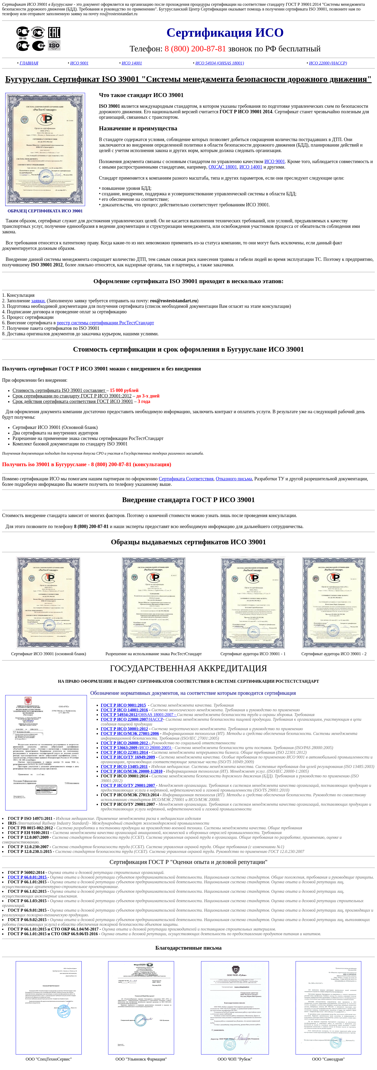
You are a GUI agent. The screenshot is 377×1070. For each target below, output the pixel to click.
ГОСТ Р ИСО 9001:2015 (123, 705)
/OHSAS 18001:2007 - (139, 714)
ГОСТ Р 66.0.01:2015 (28, 877)
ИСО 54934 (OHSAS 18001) (219, 63)
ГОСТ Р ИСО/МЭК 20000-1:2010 (132, 771)
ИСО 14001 (132, 63)
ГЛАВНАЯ (29, 63)
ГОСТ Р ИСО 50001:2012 (124, 729)
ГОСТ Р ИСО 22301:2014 (124, 752)
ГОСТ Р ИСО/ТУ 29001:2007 (128, 785)
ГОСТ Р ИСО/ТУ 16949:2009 (128, 757)
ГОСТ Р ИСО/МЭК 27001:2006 (130, 733)
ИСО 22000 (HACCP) (328, 63)
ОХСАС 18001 (223, 167)
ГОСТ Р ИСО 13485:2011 (124, 766)
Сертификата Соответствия (186, 478)
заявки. (38, 300)
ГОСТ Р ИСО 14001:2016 (124, 710)
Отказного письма (234, 478)
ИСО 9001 (79, 63)
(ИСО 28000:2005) (136, 747)
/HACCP (132, 719)
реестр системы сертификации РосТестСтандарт (105, 322)
